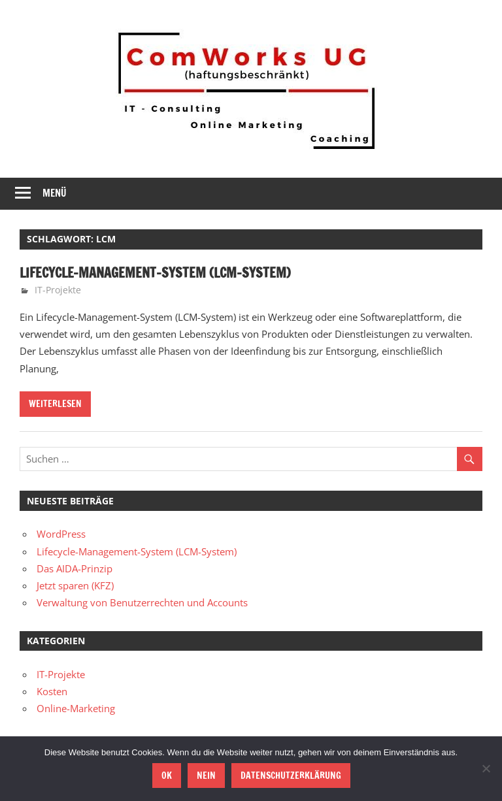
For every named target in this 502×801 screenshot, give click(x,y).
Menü (54, 193)
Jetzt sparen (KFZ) (75, 585)
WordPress (61, 533)
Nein (206, 775)
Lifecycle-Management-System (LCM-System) (155, 272)
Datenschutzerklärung (291, 775)
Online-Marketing (76, 708)
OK (166, 775)
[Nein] (485, 768)
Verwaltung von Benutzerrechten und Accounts (142, 602)
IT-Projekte (58, 290)
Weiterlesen (55, 403)
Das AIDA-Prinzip (74, 568)
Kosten (52, 691)
